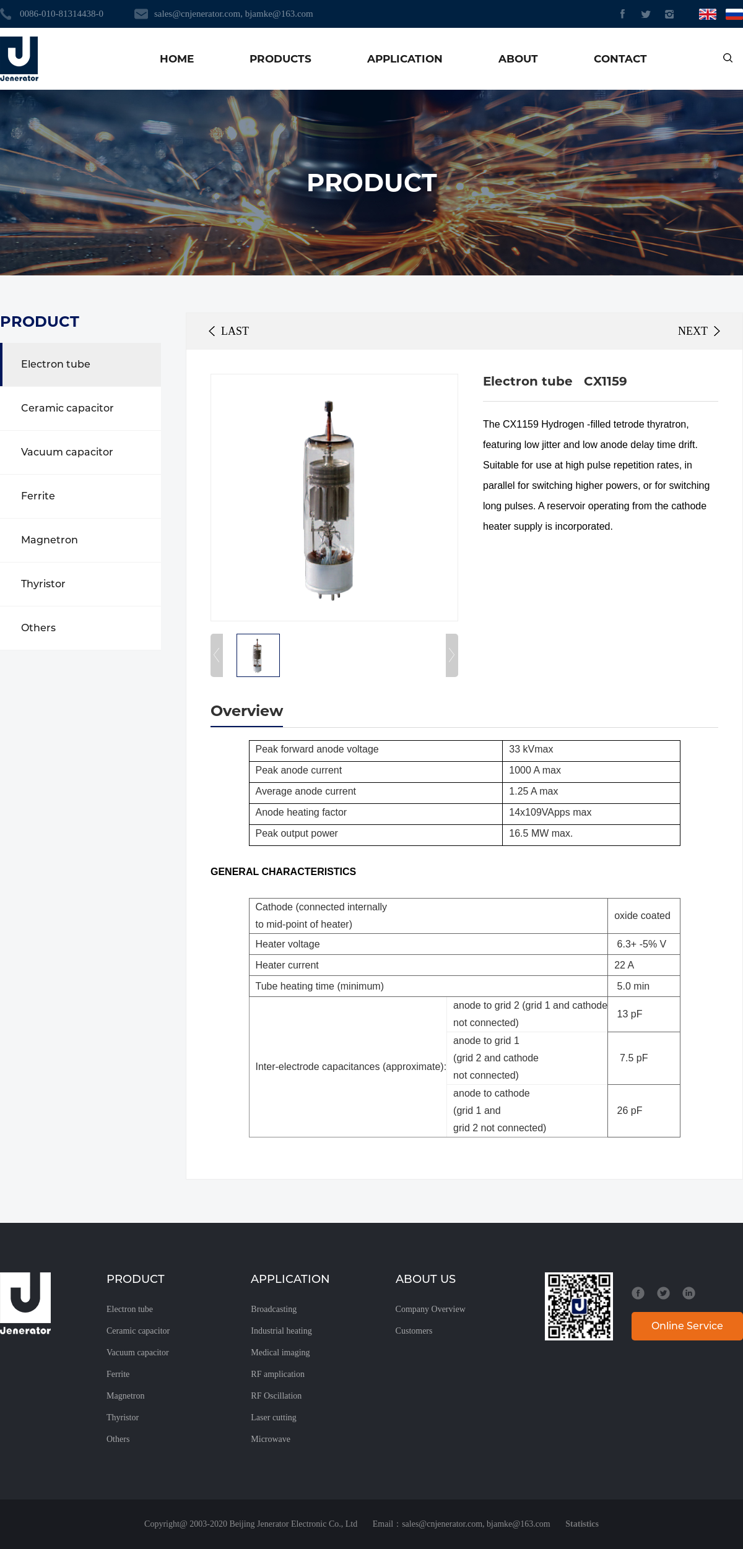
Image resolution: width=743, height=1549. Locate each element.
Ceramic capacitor (67, 408)
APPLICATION (405, 59)
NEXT (693, 331)
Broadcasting (274, 1309)
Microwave (270, 1439)
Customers (414, 1330)
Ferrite (38, 496)
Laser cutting (273, 1417)
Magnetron (49, 540)
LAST (235, 331)
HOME (177, 59)
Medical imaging (280, 1352)
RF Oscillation (276, 1395)
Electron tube (55, 364)
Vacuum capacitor (67, 452)
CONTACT (620, 59)
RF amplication (278, 1374)
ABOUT (518, 59)
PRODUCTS (280, 59)
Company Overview (431, 1309)
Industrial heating (281, 1330)
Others (38, 628)
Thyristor (43, 584)
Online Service (687, 1326)
